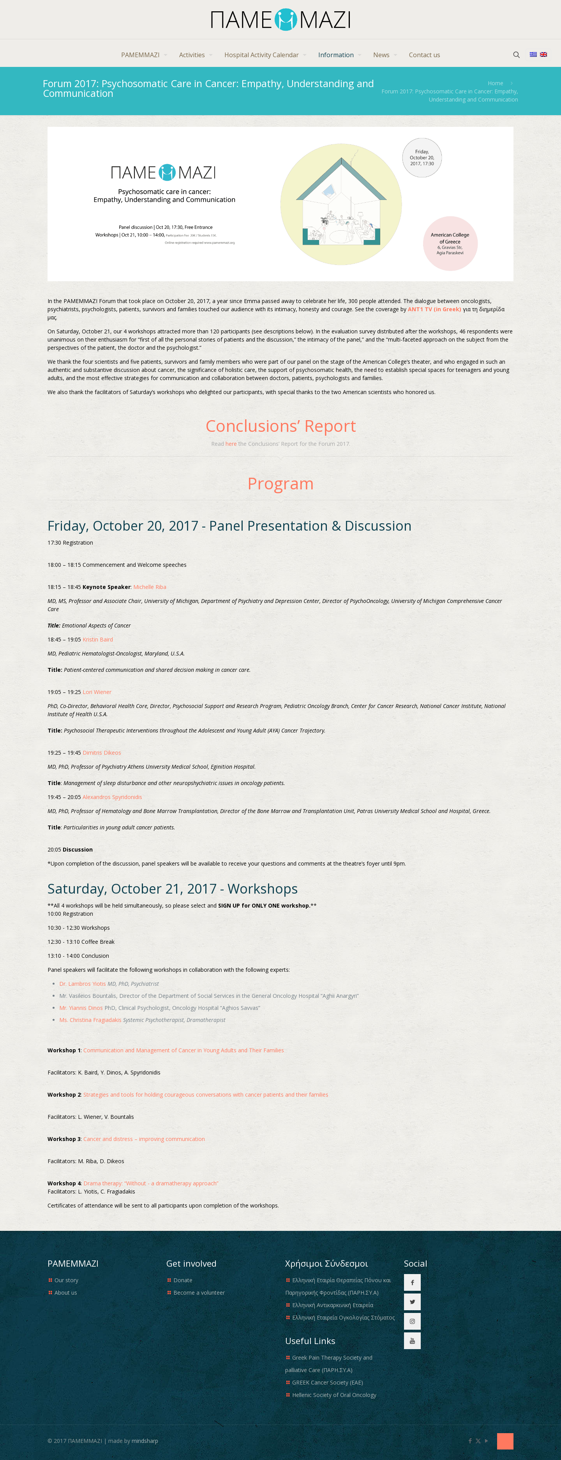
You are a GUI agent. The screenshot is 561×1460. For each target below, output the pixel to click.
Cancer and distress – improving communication (144, 1139)
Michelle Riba (149, 587)
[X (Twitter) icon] (478, 1440)
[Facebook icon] (470, 1440)
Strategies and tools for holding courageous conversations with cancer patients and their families (205, 1094)
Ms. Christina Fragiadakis (90, 1020)
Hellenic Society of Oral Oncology (334, 1395)
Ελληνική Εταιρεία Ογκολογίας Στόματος (343, 1317)
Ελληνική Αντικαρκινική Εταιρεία (332, 1305)
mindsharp (145, 1440)
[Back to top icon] (505, 1441)
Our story (66, 1280)
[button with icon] (412, 1282)
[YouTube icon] (486, 1440)
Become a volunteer (199, 1292)
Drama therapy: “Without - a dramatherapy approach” (151, 1183)
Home (495, 83)
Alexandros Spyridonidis (112, 797)
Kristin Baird (98, 639)
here (231, 443)
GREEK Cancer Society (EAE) (327, 1382)
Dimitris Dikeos (102, 752)
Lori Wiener (97, 692)
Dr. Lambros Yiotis (82, 983)
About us (66, 1292)
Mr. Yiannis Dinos (81, 1007)
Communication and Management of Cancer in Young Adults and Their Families (183, 1050)
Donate (182, 1280)
